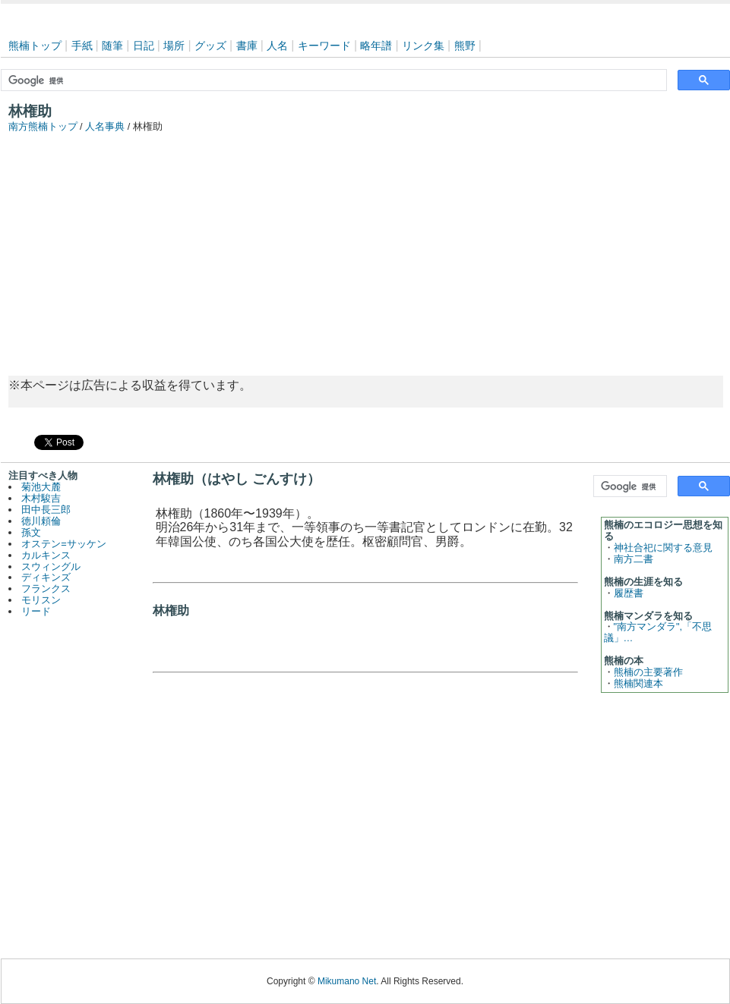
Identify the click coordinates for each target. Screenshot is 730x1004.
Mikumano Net (347, 981)
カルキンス (46, 555)
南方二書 (633, 559)
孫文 (31, 532)
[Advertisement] (365, 246)
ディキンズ (46, 577)
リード (36, 611)
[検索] (332, 80)
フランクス (46, 588)
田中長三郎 (46, 509)
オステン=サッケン (63, 543)
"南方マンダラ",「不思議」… (658, 632)
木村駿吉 (41, 498)
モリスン (41, 600)
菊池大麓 (41, 487)
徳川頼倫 (41, 521)
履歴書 (628, 593)
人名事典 (105, 126)
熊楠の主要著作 (648, 672)
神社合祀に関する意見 (663, 547)
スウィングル (51, 566)
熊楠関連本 (638, 683)
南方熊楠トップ (42, 126)
